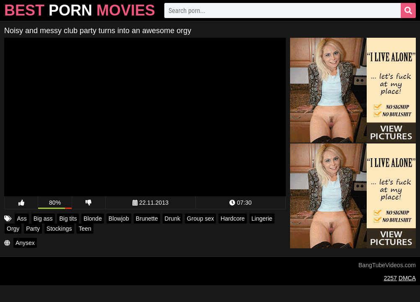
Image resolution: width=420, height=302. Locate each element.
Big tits (68, 218)
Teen (84, 228)
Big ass (43, 218)
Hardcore (232, 218)
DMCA (407, 278)
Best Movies (79, 10)
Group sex (200, 218)
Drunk (172, 218)
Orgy (13, 228)
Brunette (147, 218)
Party (33, 228)
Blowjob (119, 218)
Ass (21, 218)
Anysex (25, 243)
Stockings (59, 228)
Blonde (92, 218)
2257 (390, 278)
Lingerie (261, 218)
